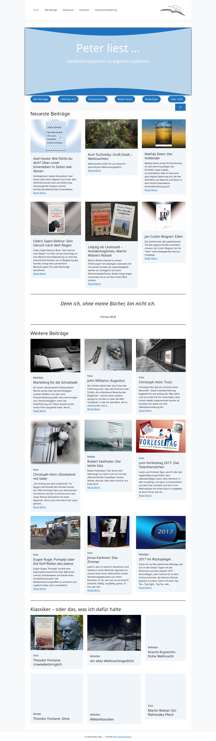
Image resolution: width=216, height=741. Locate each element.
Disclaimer (84, 9)
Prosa (89, 375)
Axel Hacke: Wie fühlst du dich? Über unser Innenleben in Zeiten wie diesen (53, 164)
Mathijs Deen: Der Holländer (159, 156)
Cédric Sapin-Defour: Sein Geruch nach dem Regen (53, 243)
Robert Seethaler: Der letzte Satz (104, 463)
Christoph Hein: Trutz (155, 382)
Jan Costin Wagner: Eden (164, 236)
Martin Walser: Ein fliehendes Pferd (162, 712)
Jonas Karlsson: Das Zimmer (102, 559)
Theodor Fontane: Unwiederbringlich (47, 662)
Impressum (68, 9)
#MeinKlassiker (102, 719)
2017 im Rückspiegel (155, 559)
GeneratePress (124, 736)
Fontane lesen (96, 99)
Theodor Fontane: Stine (51, 718)
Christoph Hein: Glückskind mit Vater (54, 476)
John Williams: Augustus (106, 380)
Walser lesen (124, 99)
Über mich (177, 99)
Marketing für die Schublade (55, 382)
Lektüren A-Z (68, 99)
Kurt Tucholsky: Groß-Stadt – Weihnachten (110, 156)
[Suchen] (180, 107)
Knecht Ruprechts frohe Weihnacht (161, 654)
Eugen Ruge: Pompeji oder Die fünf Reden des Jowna (54, 561)
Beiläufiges (151, 99)
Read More (39, 192)
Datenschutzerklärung (106, 9)
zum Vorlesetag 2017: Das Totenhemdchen (159, 464)
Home (36, 9)
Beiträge (91, 456)
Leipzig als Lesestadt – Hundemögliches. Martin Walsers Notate (107, 251)
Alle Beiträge (51, 9)
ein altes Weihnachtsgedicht (112, 660)
